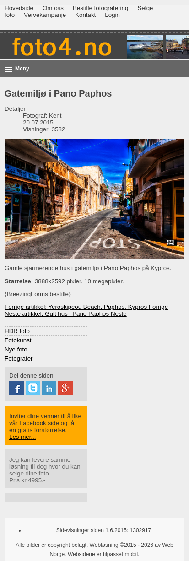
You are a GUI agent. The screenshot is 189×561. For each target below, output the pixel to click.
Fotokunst (18, 340)
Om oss (53, 8)
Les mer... (22, 436)
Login (112, 14)
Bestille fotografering (101, 8)
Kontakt (85, 14)
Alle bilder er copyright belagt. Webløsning (67, 545)
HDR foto (17, 331)
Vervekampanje (45, 14)
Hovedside (19, 8)
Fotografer (19, 358)
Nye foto (16, 349)
